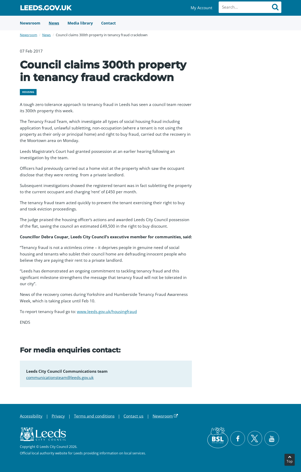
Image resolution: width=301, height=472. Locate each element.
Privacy (58, 416)
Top (290, 461)
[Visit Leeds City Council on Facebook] (237, 438)
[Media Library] (80, 23)
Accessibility (31, 416)
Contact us (133, 416)
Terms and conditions (94, 416)
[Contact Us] (108, 23)
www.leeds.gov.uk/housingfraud (107, 311)
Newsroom (28, 35)
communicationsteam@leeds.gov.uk (60, 377)
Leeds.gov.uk (45, 8)
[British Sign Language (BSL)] (217, 437)
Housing (28, 92)
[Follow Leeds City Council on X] (254, 438)
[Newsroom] (30, 23)
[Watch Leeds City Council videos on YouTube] (271, 438)
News (46, 35)
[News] (54, 23)
